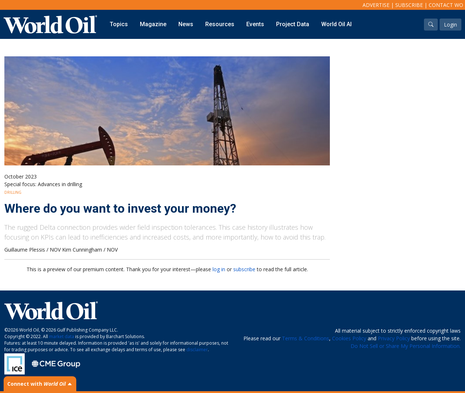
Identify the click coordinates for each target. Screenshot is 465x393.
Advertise (376, 4)
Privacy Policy (394, 338)
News (185, 24)
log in (219, 269)
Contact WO (446, 4)
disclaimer (197, 349)
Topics (119, 24)
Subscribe (409, 4)
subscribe (244, 269)
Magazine (153, 24)
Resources (219, 24)
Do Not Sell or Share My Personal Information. (406, 345)
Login (450, 24)
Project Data (292, 24)
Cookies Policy (349, 338)
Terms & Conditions (305, 338)
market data (61, 336)
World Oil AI (336, 24)
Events (255, 24)
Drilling (12, 192)
